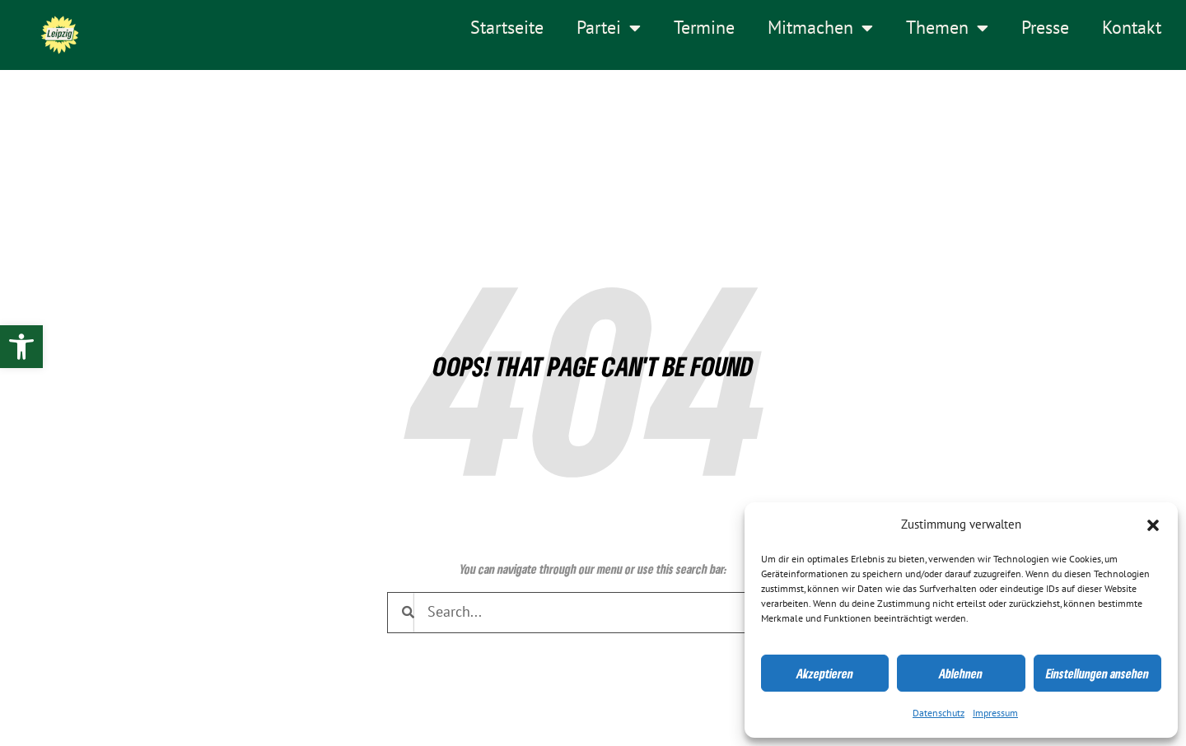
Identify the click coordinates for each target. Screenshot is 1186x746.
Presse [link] (1045, 28)
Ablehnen (961, 673)
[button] (1153, 525)
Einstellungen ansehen (1097, 673)
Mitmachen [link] (820, 28)
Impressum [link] (995, 713)
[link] (21, 346)
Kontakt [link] (1131, 28)
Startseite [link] (507, 28)
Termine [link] (704, 28)
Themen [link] (947, 28)
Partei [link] (609, 28)
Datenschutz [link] (938, 713)
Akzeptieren (824, 673)
